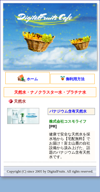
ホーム (27, 78)
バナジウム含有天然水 (68, 111)
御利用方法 (73, 78)
